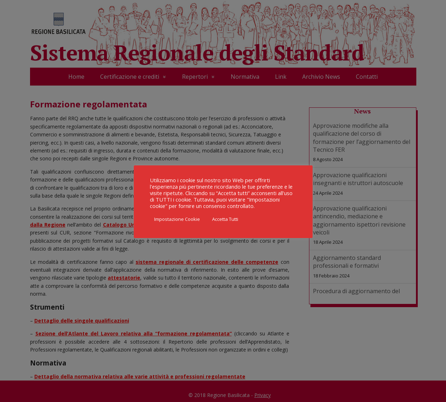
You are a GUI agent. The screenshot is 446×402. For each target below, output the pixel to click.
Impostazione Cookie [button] (177, 219)
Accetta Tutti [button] (225, 219)
